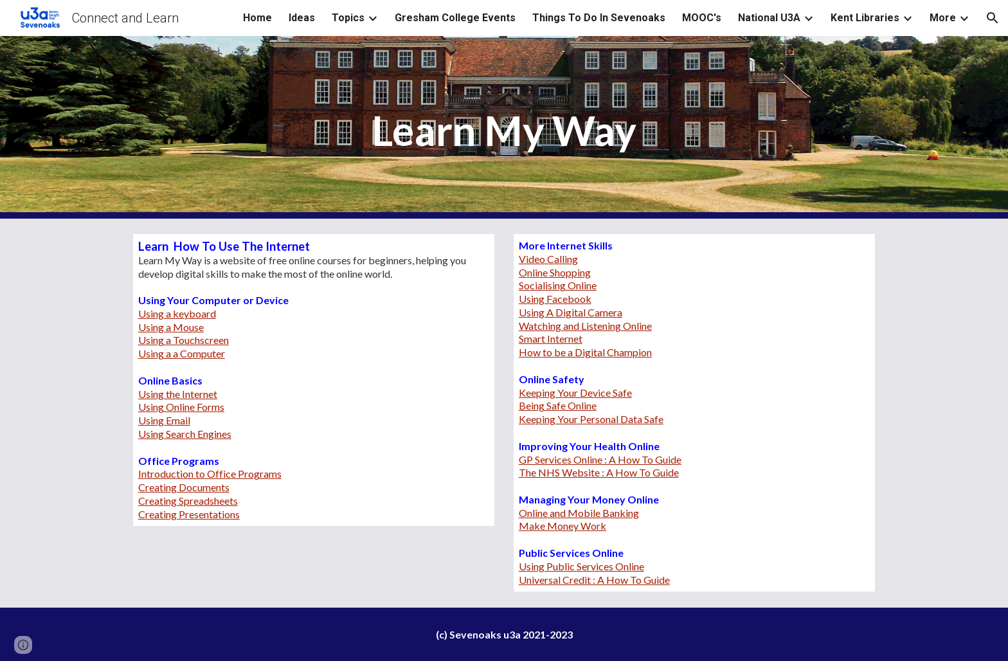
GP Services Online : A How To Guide (600, 459)
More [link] (943, 18)
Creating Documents (184, 487)
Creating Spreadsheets (188, 500)
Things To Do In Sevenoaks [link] (598, 18)
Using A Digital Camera (570, 312)
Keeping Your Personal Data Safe (591, 419)
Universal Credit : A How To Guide (594, 580)
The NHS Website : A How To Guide (599, 472)
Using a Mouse (171, 327)
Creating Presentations (189, 514)
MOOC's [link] (701, 18)
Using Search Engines (184, 434)
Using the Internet (177, 394)
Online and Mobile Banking (579, 513)
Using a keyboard (177, 313)
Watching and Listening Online (585, 326)
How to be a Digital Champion (585, 352)
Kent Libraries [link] (865, 18)
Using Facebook (555, 299)
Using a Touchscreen (183, 340)
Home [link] (257, 18)
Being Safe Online (558, 405)
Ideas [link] (302, 18)
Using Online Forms (181, 407)
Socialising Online (558, 285)
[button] (992, 18)
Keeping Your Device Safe (575, 392)
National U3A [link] (769, 18)
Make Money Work (562, 526)
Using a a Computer (181, 353)
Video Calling (548, 259)
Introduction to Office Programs (210, 473)
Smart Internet (550, 338)
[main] (504, 128)
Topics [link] (348, 18)
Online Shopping (555, 272)
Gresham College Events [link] (455, 18)
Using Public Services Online (581, 566)
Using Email (164, 420)
